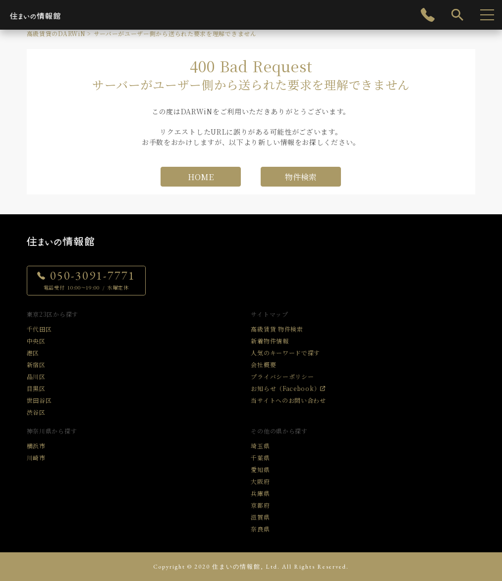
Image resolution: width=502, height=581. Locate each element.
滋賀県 (260, 517)
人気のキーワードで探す (285, 352)
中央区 (36, 341)
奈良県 (260, 529)
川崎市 (36, 457)
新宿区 (36, 364)
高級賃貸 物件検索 (277, 329)
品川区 (36, 376)
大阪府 (260, 481)
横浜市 (36, 445)
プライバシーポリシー (282, 376)
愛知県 (260, 469)
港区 (33, 352)
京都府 (260, 505)
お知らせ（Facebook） (285, 388)
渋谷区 (36, 412)
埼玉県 (260, 445)
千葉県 (260, 457)
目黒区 (36, 388)
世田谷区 (39, 400)
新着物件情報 (269, 341)
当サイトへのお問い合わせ (288, 400)
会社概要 (263, 364)
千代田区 (39, 329)
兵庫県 (260, 493)
